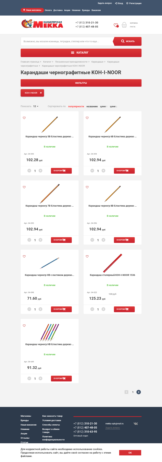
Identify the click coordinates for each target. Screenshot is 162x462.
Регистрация (134, 3)
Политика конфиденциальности (53, 438)
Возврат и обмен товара (50, 430)
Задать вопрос (105, 3)
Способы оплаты (51, 424)
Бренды (86, 10)
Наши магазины (33, 10)
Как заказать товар (52, 416)
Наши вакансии (28, 424)
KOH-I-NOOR (34, 92)
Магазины (26, 416)
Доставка (57, 10)
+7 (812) (86, 22)
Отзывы (25, 438)
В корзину (59, 171)
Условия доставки (51, 420)
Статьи (24, 442)
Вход (119, 3)
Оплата (48, 10)
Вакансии (96, 10)
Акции (67, 10)
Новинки (76, 10)
